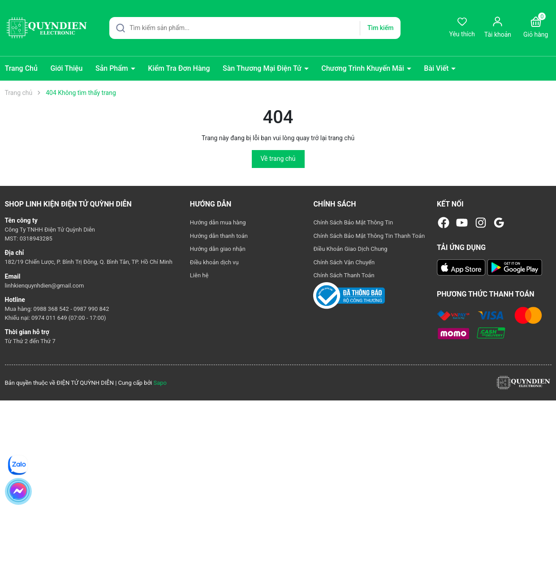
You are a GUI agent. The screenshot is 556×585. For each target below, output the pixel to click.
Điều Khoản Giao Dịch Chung (350, 248)
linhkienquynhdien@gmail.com (44, 285)
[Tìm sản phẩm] (255, 28)
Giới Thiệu (66, 68)
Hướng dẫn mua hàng (218, 222)
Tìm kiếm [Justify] (380, 27)
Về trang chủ (278, 158)
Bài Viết (437, 68)
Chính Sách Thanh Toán (343, 275)
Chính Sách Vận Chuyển (344, 262)
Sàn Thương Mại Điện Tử (263, 68)
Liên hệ (199, 275)
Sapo (160, 382)
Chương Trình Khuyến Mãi (363, 68)
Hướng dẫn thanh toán (219, 235)
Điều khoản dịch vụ (214, 262)
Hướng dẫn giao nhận (218, 248)
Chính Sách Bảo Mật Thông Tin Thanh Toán (369, 235)
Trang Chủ (21, 68)
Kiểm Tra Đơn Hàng (179, 68)
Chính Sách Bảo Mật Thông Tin (353, 222)
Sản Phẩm (112, 68)
